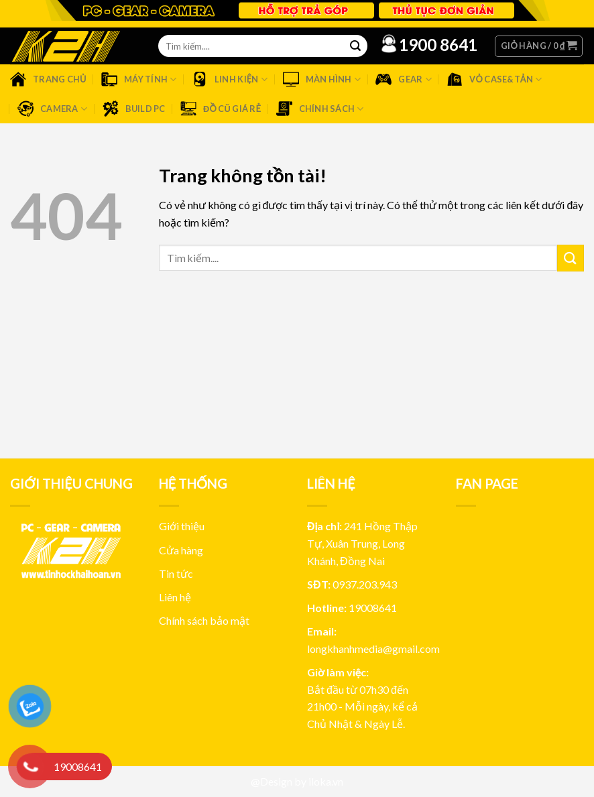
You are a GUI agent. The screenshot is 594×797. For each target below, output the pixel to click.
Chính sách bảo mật (204, 620)
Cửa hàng (181, 550)
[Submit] (570, 258)
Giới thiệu (181, 525)
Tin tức (176, 573)
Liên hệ (175, 597)
